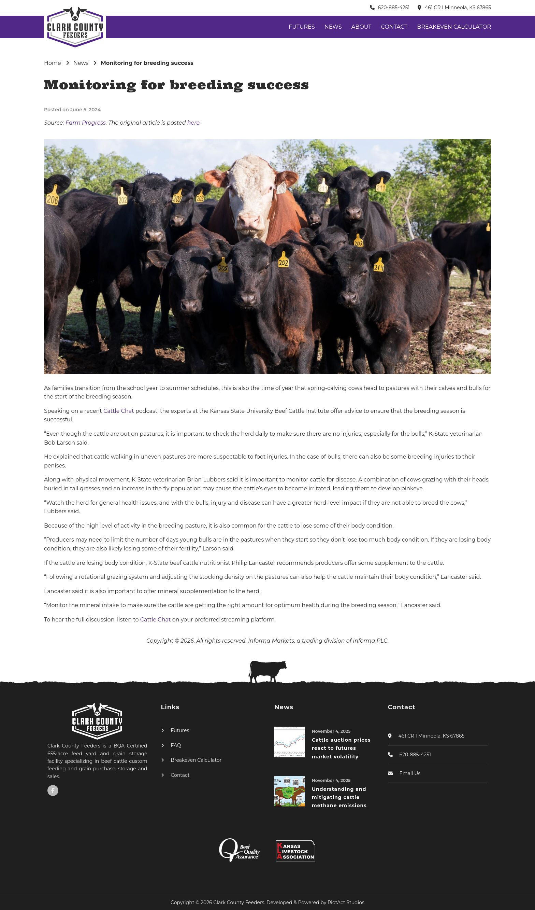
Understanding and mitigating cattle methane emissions (339, 797)
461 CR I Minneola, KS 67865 (458, 7)
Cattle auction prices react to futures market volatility (341, 748)
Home (52, 63)
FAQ (176, 745)
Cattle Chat (119, 411)
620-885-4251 (394, 7)
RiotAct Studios (346, 902)
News (333, 27)
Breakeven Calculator (454, 27)
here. (194, 123)
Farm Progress (86, 123)
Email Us (410, 773)
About (361, 27)
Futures (302, 27)
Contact (394, 27)
